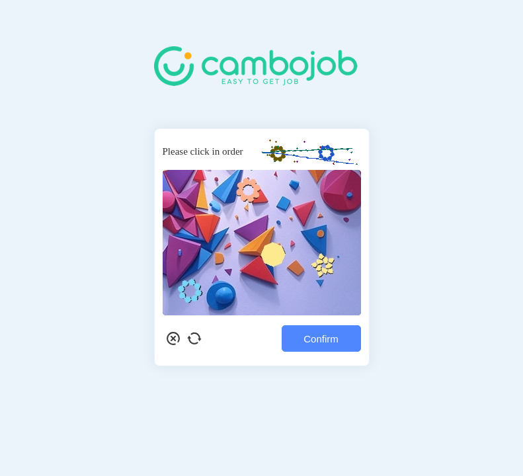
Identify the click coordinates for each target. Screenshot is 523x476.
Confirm (321, 338)
